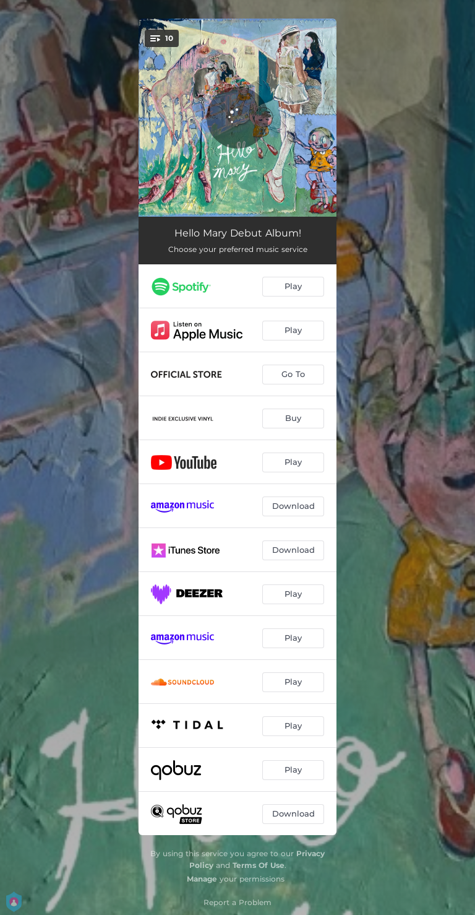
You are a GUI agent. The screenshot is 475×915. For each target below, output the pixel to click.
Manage (202, 878)
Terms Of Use (259, 865)
